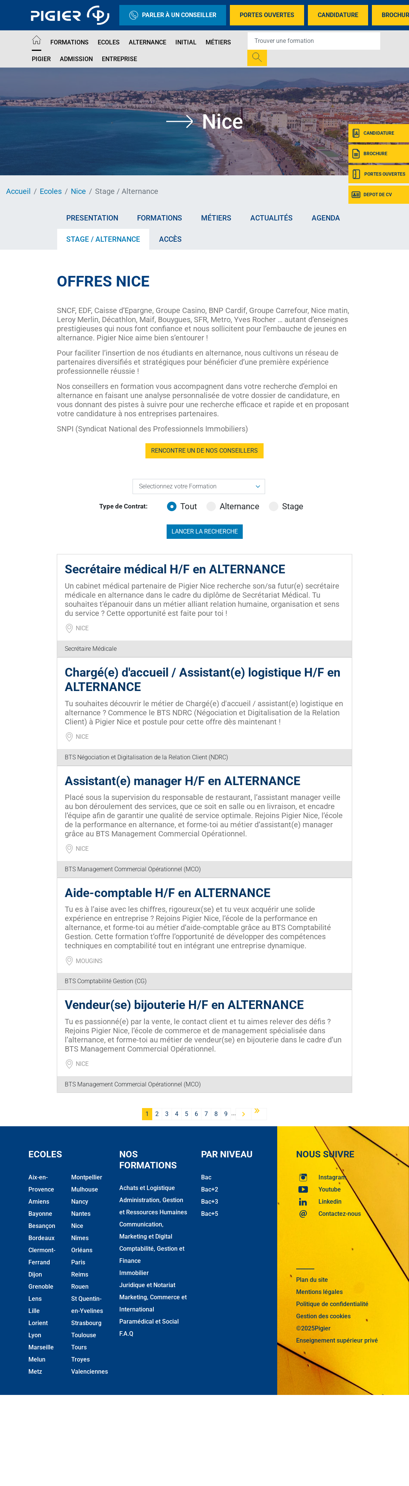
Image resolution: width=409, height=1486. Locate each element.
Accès (170, 239)
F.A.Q (126, 1333)
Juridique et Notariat (147, 1285)
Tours (79, 1347)
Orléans (81, 1250)
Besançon (41, 1225)
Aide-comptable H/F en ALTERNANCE (167, 893)
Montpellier (86, 1177)
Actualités (271, 218)
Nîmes (80, 1238)
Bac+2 (209, 1189)
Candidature (338, 15)
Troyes (80, 1359)
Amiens (38, 1201)
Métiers (218, 42)
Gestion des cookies (323, 1316)
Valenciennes (89, 1371)
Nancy (79, 1201)
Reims (79, 1274)
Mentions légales (319, 1292)
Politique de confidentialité (332, 1304)
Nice (78, 191)
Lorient (38, 1323)
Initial (186, 42)
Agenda (326, 218)
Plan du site (312, 1279)
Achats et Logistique (147, 1188)
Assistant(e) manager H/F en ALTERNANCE (182, 781)
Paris (78, 1262)
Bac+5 (209, 1213)
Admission (76, 59)
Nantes (81, 1213)
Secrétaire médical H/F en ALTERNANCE (175, 569)
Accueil (18, 191)
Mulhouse (84, 1189)
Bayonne (40, 1213)
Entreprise (119, 59)
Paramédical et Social (149, 1321)
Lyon (34, 1335)
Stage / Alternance (103, 239)
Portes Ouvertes (267, 15)
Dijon (35, 1274)
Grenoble (40, 1286)
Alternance (147, 42)
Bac (206, 1177)
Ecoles (109, 42)
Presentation (92, 218)
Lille (34, 1310)
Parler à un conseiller (172, 15)
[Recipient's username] (314, 41)
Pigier (41, 59)
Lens (35, 1298)
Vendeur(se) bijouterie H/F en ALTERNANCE (184, 1005)
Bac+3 (209, 1201)
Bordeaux (41, 1238)
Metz (35, 1371)
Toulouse (83, 1335)
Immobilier (134, 1273)
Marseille (41, 1347)
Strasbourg (86, 1323)
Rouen (80, 1286)
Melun (36, 1359)
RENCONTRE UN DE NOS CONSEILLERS (204, 450)
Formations (69, 42)
